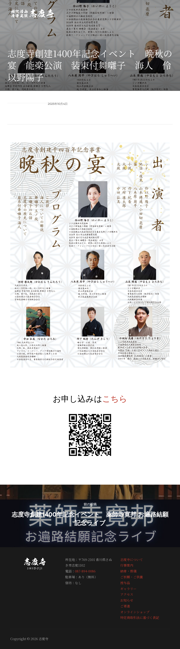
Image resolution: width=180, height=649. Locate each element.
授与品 (125, 583)
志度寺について (131, 559)
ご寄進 (125, 606)
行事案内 (126, 565)
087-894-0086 (85, 571)
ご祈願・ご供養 (131, 577)
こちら (114, 398)
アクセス (126, 594)
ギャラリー (128, 588)
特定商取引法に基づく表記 (139, 617)
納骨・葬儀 (128, 571)
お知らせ (126, 600)
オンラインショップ (134, 612)
